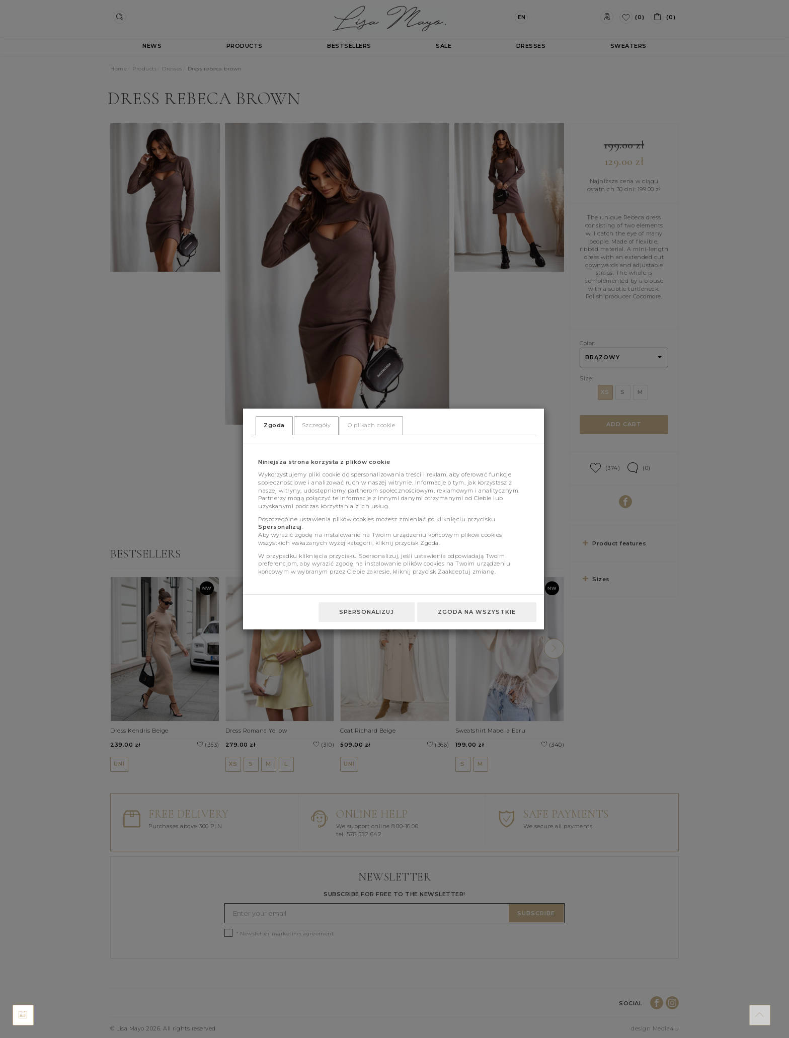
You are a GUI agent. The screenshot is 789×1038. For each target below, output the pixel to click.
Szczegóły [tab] (316, 425)
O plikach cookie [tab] (371, 425)
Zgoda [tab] (274, 425)
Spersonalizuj (366, 611)
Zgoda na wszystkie (477, 611)
